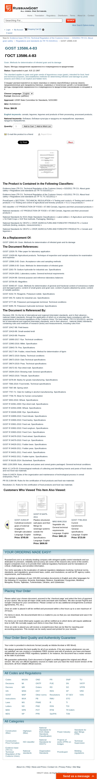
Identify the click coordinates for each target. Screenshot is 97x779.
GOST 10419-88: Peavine (14, 335)
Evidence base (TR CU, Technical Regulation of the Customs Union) (39, 38)
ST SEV (69, 695)
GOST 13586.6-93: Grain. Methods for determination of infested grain (33, 266)
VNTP (82, 683)
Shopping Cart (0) (34, 29)
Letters (9, 706)
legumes (33, 114)
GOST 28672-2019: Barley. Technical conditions (23, 356)
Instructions (11, 699)
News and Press (39, 767)
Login (8, 30)
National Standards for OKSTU (16, 223)
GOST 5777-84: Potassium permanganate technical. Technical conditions (34, 302)
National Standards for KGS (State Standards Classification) (29, 217)
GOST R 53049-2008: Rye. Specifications (21, 412)
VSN (82, 695)
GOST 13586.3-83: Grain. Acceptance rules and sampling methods (32, 261)
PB (37, 699)
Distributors (63, 15)
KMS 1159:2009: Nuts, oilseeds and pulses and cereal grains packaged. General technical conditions (47, 464)
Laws (8, 702)
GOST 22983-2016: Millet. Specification (20, 344)
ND (23, 706)
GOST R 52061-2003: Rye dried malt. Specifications (25, 404)
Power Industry (63, 732)
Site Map (76, 767)
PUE (52, 683)
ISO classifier (8, 207)
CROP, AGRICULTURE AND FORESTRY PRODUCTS (55, 223)
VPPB (82, 687)
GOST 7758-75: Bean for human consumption (23, 396)
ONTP (38, 683)
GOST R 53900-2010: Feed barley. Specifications (24, 420)
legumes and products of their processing (56, 114)
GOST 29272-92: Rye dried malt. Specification (23, 368)
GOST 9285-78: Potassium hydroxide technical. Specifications (30, 306)
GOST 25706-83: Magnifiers (15, 282)
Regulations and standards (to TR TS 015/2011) (36, 41)
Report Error (46, 134)
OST (38, 691)
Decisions (10, 683)
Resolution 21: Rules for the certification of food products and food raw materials (37, 485)
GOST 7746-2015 (79, 520)
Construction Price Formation (12, 742)
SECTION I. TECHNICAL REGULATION (32, 200)
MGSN (25, 680)
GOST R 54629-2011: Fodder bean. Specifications (25, 444)
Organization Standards (44, 752)
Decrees (9, 687)
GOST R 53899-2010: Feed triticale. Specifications (25, 416)
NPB (24, 710)
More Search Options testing (83, 25)
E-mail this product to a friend (20, 134)
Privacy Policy (65, 767)
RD (51, 687)
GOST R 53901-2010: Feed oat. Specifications (23, 424)
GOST (8, 695)
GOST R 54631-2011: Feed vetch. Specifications (24, 452)
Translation (39, 15)
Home (29, 15)
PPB (38, 714)
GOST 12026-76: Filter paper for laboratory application (26, 251)
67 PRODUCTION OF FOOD (29, 207)
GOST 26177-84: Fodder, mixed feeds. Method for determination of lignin (34, 351)
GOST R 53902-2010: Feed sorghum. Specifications (25, 428)
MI (23, 683)
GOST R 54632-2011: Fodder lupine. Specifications (25, 456)
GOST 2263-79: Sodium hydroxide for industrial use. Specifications (32, 270)
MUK (24, 699)
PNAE (38, 702)
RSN (52, 706)
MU (23, 702)
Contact (91, 15)
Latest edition (63, 217)
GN (7, 691)
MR (23, 687)
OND (38, 680)
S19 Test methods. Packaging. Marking (37, 219)
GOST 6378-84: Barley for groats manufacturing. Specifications (30, 380)
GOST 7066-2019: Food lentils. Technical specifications (27, 384)
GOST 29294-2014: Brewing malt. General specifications (27, 372)
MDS (8, 714)
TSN (68, 714)
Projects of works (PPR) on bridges (64, 742)
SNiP (68, 680)
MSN (24, 691)
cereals (25, 114)
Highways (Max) (27, 732)
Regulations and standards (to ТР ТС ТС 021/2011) (32, 197)
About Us (81, 15)
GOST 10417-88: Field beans (15, 327)
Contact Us (52, 767)
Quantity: (8, 126)
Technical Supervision (79, 742)
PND (38, 706)
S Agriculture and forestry (82, 217)
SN (67, 683)
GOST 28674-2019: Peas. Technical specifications (24, 364)
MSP (24, 695)
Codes (8, 680)
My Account (18, 30)
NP (23, 714)
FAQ (28, 767)
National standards (11, 211)
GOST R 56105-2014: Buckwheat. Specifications (24, 460)
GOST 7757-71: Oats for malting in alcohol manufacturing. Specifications (34, 392)
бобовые (27, 119)
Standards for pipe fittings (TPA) (80, 732)
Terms (72, 15)
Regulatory (51, 15)
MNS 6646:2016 (59, 521)
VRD (82, 691)
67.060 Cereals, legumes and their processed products (68, 207)
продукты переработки (14, 121)
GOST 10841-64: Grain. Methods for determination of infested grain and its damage (39, 242)
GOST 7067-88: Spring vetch (15, 388)
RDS (52, 691)
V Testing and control (61, 200)
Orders (39, 687)
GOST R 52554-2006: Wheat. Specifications (22, 408)
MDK (8, 710)
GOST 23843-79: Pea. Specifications (19, 348)
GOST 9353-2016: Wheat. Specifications (20, 400)
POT (38, 710)
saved (9, 33)
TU (81, 680)
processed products (83, 114)
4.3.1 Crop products (74, 203)
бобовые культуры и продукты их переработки (53, 119)
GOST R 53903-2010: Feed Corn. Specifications (24, 432)
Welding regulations (79, 752)
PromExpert (8, 200)
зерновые (79, 119)
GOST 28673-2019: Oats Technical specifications (24, 360)
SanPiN (53, 714)
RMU (52, 699)
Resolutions (55, 695)
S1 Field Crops (10, 219)
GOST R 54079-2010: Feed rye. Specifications (23, 440)
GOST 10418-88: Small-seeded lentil (19, 331)
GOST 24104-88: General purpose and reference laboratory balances (33, 278)
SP (67, 691)
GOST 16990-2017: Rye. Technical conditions (22, 339)
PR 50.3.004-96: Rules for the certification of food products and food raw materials (38, 481)
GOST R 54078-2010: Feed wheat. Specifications (24, 436)
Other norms (41, 695)
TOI (67, 706)
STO (68, 699)
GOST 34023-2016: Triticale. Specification (21, 376)
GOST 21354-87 (21, 520)
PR (51, 680)
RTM (52, 710)
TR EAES (70, 710)
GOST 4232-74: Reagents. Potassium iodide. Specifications (29, 294)
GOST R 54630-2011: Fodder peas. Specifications (25, 448)
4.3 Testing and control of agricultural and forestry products (37, 203)
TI (67, 702)
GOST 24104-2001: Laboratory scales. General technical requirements (33, 273)
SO (67, 687)
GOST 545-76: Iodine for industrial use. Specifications (26, 298)
